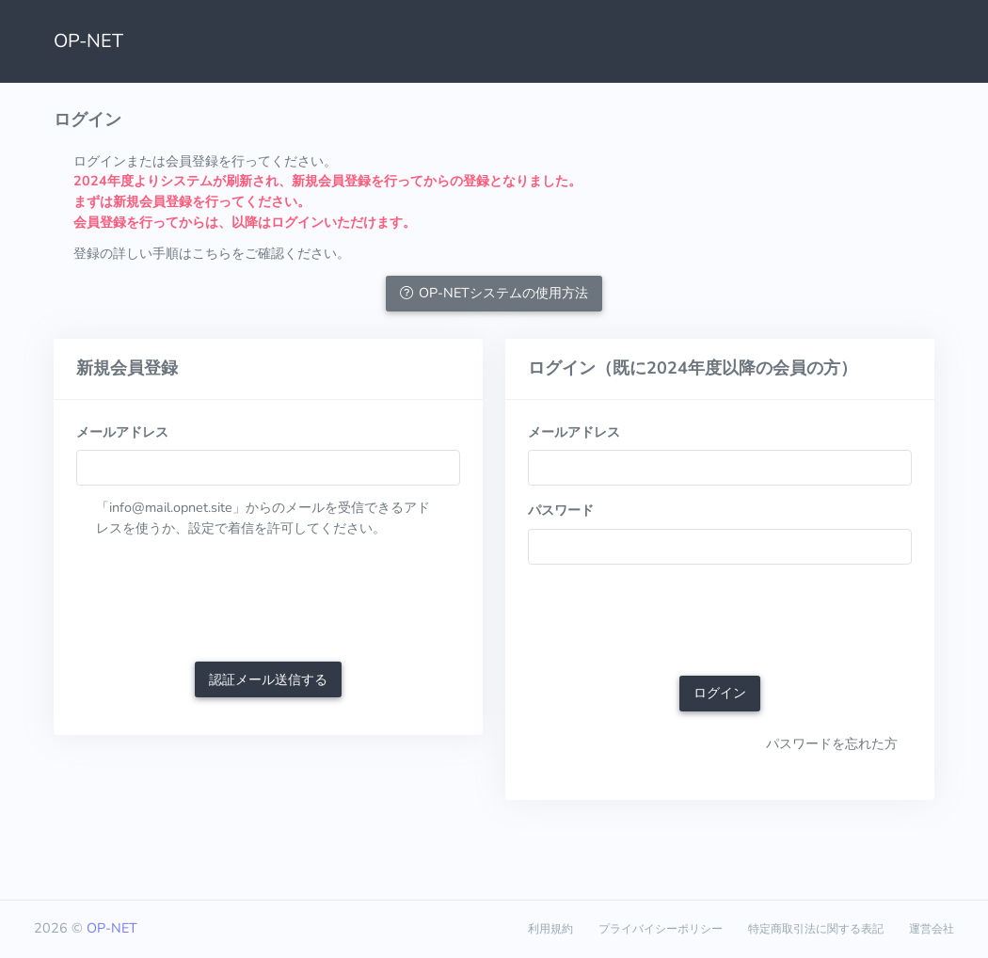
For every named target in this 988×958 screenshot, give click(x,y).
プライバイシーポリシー (660, 928)
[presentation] (219, 602)
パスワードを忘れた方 (832, 743)
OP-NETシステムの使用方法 (494, 292)
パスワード (561, 510)
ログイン (719, 692)
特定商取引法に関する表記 (816, 928)
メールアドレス (122, 432)
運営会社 (931, 928)
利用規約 (550, 928)
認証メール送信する (268, 679)
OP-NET (88, 41)
